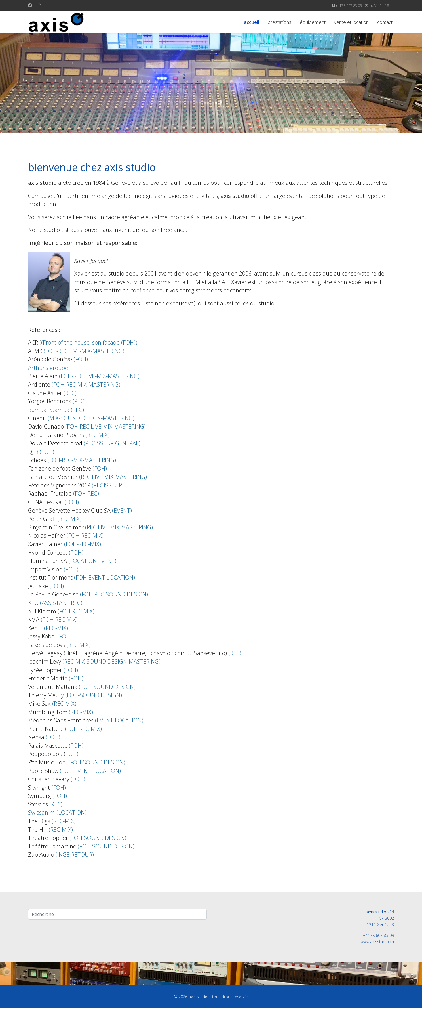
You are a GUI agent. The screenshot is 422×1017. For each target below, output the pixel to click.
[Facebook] (30, 5)
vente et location (351, 22)
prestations (279, 22)
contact (385, 22)
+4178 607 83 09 (349, 5)
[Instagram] (39, 5)
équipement (313, 22)
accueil (251, 22)
